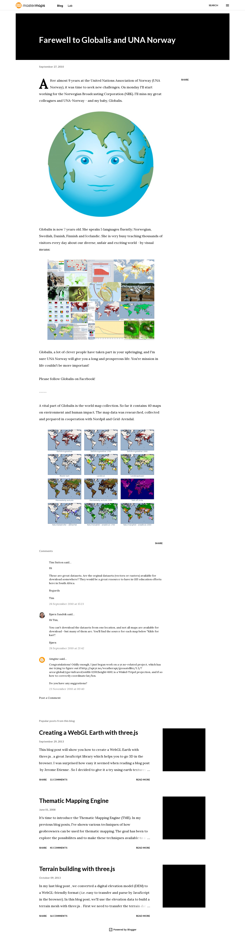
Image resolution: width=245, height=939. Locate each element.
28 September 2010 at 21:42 (66, 648)
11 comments (58, 779)
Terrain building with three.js (77, 868)
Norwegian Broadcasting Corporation (94, 94)
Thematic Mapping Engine (74, 800)
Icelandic (92, 236)
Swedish (45, 236)
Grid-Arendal (123, 419)
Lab (70, 6)
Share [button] (185, 79)
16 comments (58, 915)
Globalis (115, 100)
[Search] (213, 5)
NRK (128, 94)
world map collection (101, 405)
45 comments (58, 847)
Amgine (54, 658)
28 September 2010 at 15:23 (66, 604)
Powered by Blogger (122, 929)
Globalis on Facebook (77, 379)
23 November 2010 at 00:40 (66, 689)
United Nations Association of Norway (121, 80)
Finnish (72, 236)
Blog (60, 6)
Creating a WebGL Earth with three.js (88, 732)
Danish (59, 236)
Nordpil (99, 419)
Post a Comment (50, 697)
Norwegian (142, 229)
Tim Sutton (56, 562)
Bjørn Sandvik (58, 614)
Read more (143, 779)
